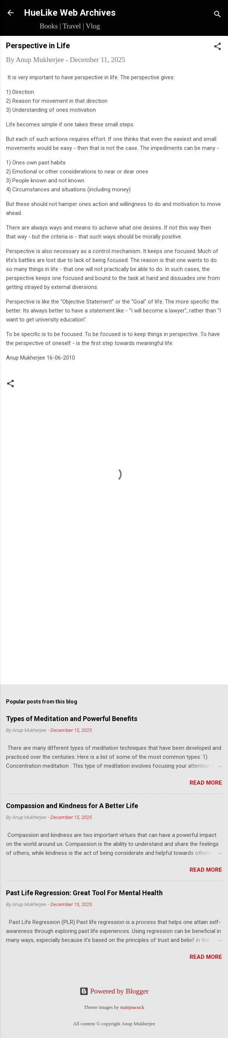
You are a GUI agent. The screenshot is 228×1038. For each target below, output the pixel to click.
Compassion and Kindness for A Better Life (72, 806)
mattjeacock (132, 1007)
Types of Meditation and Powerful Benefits (71, 719)
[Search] (217, 15)
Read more (206, 782)
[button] (217, 47)
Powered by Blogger (114, 991)
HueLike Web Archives (70, 12)
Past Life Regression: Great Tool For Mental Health (84, 893)
